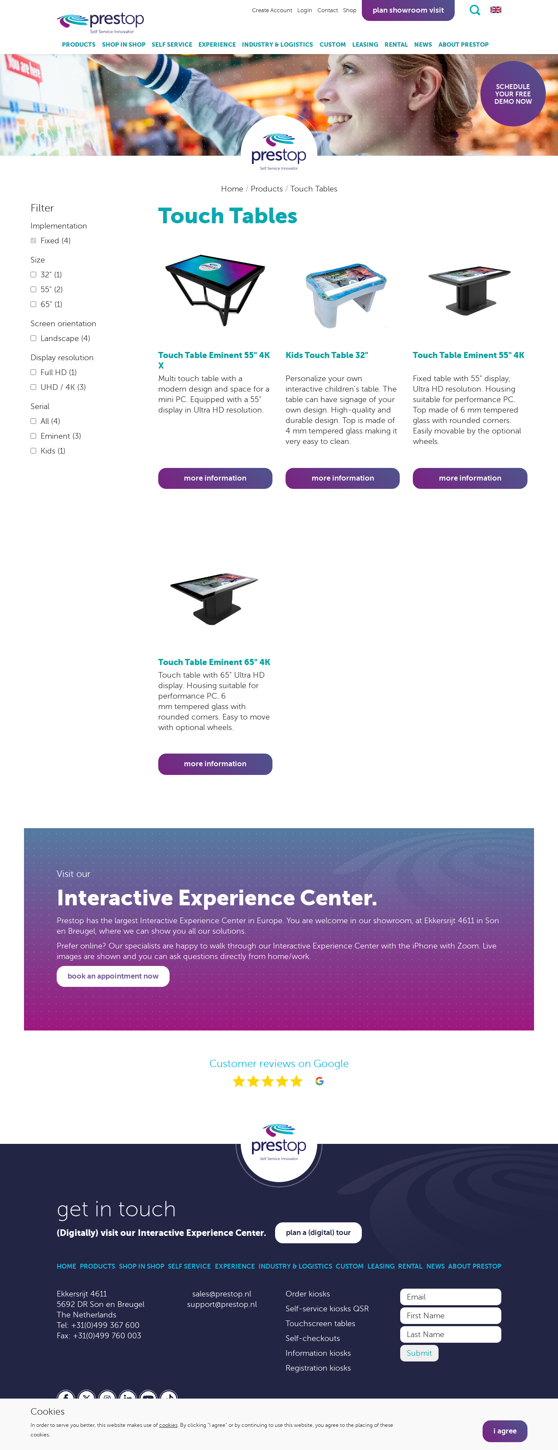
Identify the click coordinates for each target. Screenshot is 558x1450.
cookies (168, 1425)
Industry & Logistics (277, 44)
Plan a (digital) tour (318, 1232)
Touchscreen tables (320, 1323)
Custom (333, 44)
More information (215, 478)
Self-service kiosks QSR (327, 1308)
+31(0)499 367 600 (105, 1325)
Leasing (365, 44)
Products (78, 44)
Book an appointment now (113, 976)
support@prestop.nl (222, 1304)
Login (304, 10)
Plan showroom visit (408, 10)
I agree (505, 1431)
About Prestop (464, 44)
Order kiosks (308, 1294)
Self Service (172, 44)
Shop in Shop (124, 44)
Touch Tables (313, 188)
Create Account (272, 10)
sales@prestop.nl (221, 1294)
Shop (350, 10)
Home (233, 188)
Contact (327, 10)
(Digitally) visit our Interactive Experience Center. (161, 1233)
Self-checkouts (313, 1338)
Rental (396, 44)
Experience (217, 44)
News (423, 44)
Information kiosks (318, 1353)
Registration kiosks (318, 1368)
